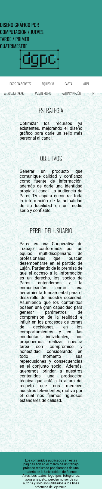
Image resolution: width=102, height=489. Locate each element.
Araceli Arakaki (14, 93)
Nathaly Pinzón (71, 93)
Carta (68, 83)
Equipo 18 (48, 83)
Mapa (86, 83)
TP (93, 93)
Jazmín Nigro (43, 93)
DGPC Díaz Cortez (20, 83)
